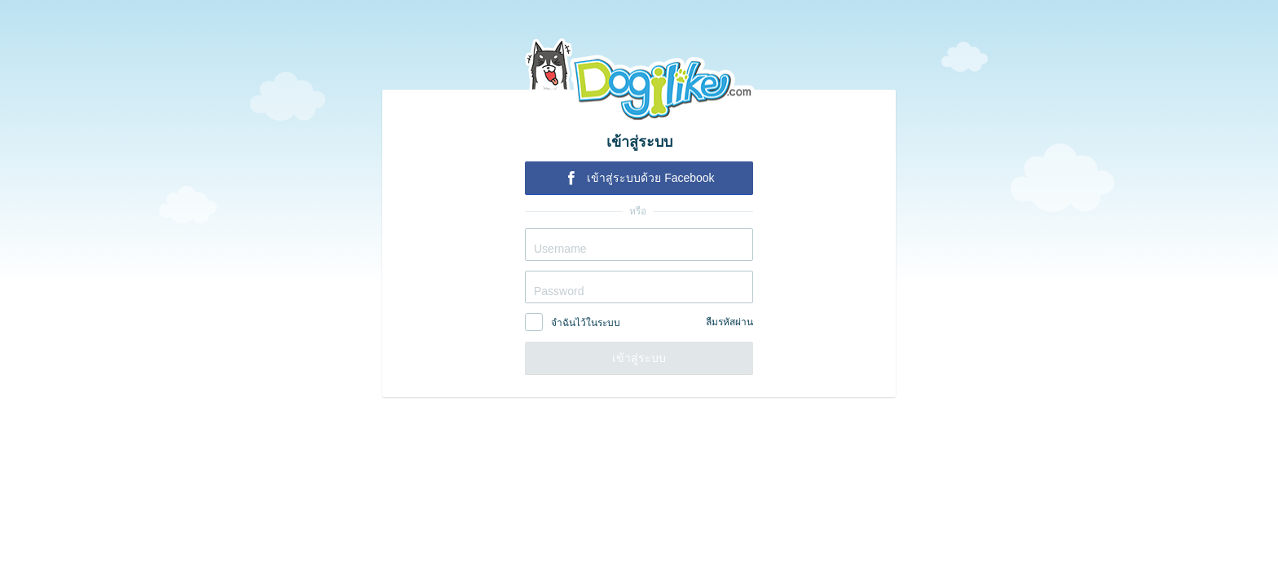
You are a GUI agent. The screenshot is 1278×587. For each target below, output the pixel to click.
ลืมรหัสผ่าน (729, 322)
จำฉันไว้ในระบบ (585, 323)
